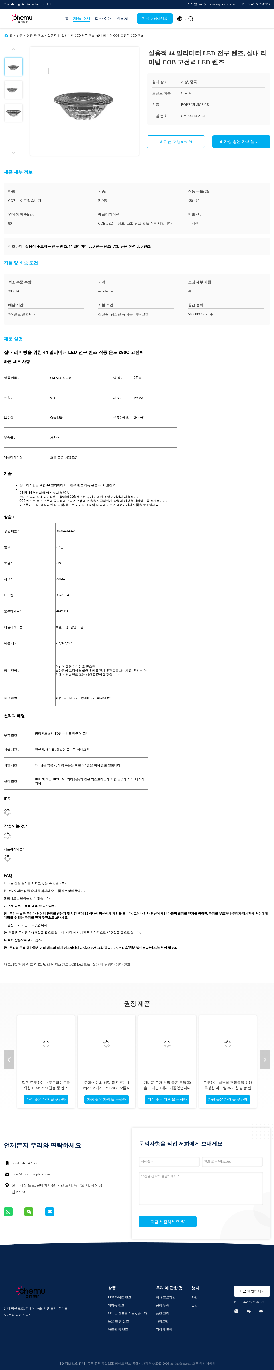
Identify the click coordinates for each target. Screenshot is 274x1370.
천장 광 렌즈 (35, 35)
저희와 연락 (164, 1329)
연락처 (122, 18)
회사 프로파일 (165, 1297)
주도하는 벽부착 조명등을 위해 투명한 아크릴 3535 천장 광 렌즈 (227, 1088)
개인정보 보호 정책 (72, 1363)
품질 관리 (162, 1313)
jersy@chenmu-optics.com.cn (33, 1174)
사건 (194, 1297)
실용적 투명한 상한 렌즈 (111, 964)
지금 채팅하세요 (155, 18)
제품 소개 (81, 18)
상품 (20, 35)
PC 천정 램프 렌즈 (27, 964)
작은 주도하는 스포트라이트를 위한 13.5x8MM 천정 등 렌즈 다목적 (46, 1088)
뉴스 (194, 1305)
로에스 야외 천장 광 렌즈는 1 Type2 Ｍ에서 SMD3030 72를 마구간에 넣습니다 (106, 1088)
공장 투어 (162, 1305)
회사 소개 (103, 18)
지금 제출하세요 (168, 1221)
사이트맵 (162, 1321)
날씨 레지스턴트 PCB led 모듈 (67, 964)
